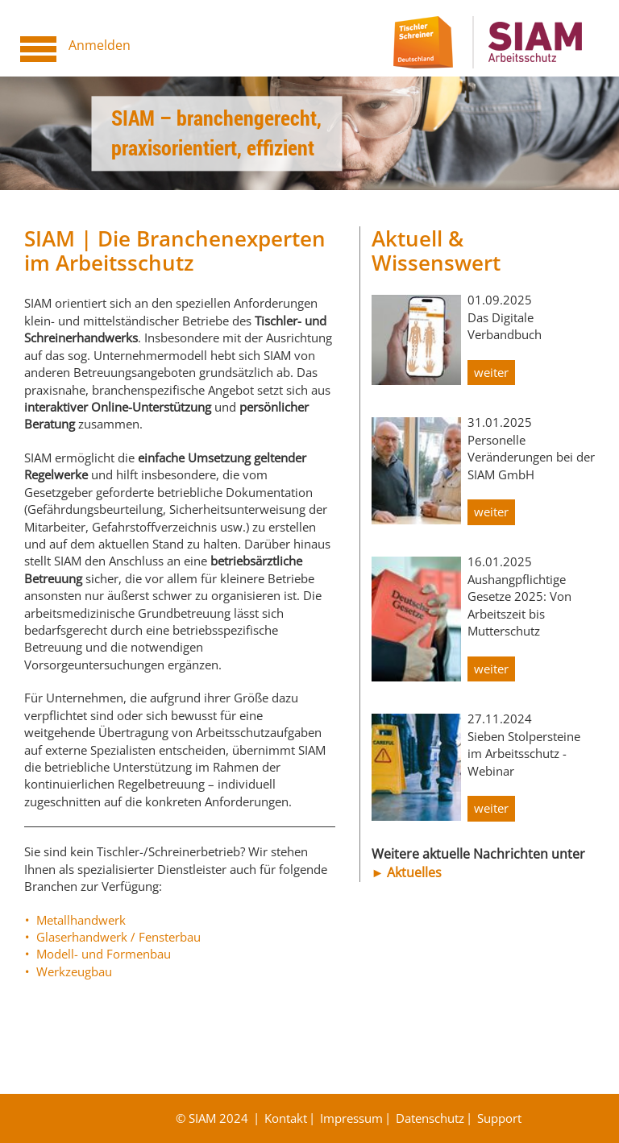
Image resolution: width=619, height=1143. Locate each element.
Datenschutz (430, 1118)
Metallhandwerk (81, 920)
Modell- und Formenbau (103, 954)
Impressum (351, 1118)
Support (499, 1118)
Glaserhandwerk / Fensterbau (118, 937)
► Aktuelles (407, 872)
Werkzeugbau (74, 971)
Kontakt (285, 1118)
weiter (491, 372)
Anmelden (100, 45)
